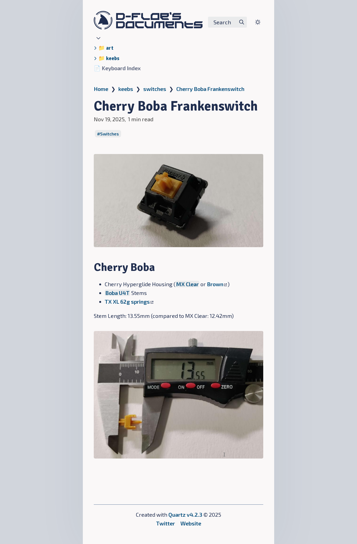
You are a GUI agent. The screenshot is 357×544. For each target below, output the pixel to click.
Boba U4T (117, 292)
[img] (241, 22)
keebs (125, 88)
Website (190, 523)
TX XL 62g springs (129, 301)
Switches (109, 133)
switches (154, 88)
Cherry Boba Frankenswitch (210, 88)
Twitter (165, 523)
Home (101, 88)
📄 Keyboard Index (117, 68)
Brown (217, 284)
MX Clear (187, 284)
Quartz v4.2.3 (185, 514)
